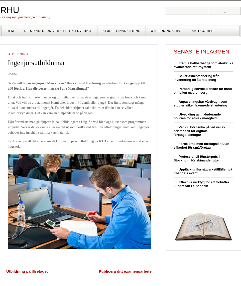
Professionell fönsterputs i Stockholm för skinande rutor (197, 158)
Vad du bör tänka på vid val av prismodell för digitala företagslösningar (199, 131)
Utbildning (18, 54)
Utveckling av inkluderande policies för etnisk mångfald (197, 116)
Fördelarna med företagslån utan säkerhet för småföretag (201, 145)
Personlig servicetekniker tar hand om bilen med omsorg (203, 90)
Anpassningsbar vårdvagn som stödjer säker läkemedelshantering (200, 103)
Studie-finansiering (121, 31)
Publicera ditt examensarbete (125, 271)
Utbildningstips (166, 31)
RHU (9, 10)
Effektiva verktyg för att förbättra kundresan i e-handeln (201, 184)
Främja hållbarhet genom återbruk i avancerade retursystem (203, 65)
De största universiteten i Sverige (58, 31)
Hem (10, 31)
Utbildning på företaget (27, 271)
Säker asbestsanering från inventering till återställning (196, 78)
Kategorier (203, 31)
